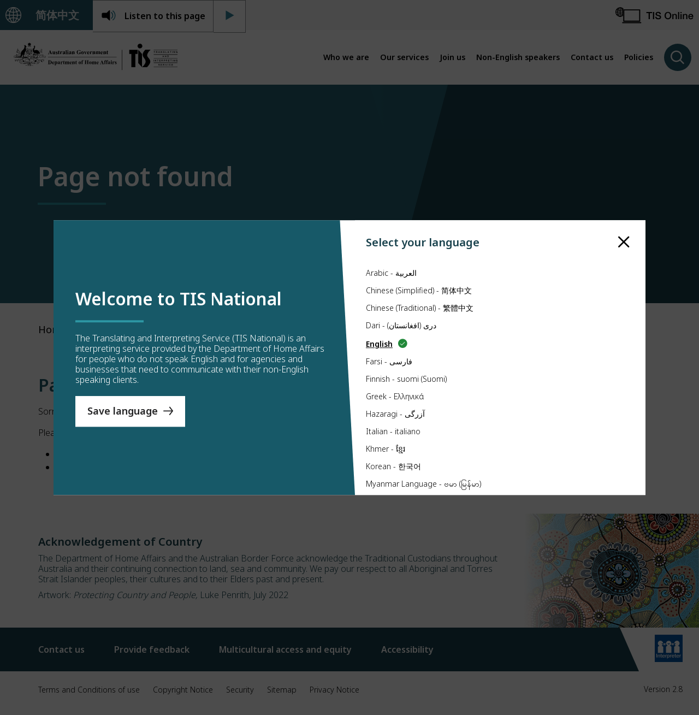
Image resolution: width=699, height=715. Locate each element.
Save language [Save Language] (122, 411)
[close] (623, 241)
